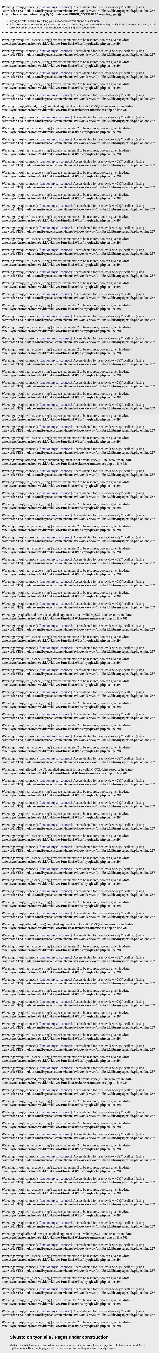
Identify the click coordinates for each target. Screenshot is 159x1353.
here (97, 21)
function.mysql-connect (55, 7)
